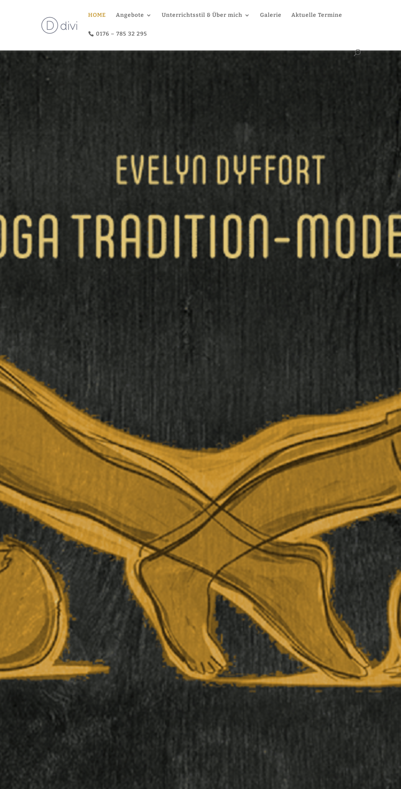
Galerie (271, 15)
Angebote (130, 15)
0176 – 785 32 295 (121, 34)
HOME (97, 15)
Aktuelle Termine (316, 15)
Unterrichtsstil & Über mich (202, 15)
